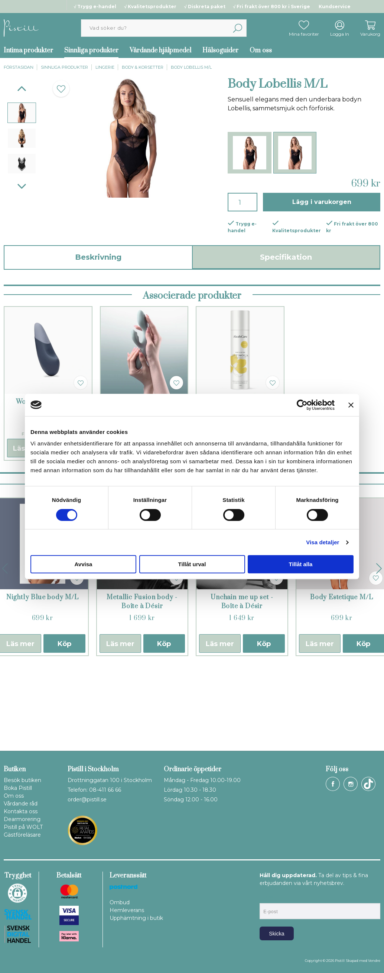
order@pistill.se (87, 799)
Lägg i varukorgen (321, 201)
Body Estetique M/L (341, 679)
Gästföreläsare (22, 834)
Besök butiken (22, 780)
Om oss (261, 50)
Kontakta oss (21, 811)
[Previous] (21, 88)
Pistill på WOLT (23, 827)
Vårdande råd (21, 803)
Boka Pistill (18, 788)
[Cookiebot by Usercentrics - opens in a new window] (302, 405)
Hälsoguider (220, 50)
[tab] (22, 113)
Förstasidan (18, 67)
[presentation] (21, 113)
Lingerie (104, 67)
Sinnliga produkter (91, 50)
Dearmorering (22, 819)
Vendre (374, 961)
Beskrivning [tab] (98, 257)
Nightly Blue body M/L (42, 679)
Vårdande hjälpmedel (160, 50)
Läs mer (120, 725)
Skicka (276, 934)
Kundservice (335, 6)
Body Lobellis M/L (191, 67)
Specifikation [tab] (286, 257)
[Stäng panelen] (351, 405)
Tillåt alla (301, 564)
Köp (64, 725)
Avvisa (83, 564)
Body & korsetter (142, 67)
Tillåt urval (192, 564)
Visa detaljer (322, 542)
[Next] (21, 186)
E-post (266, 896)
